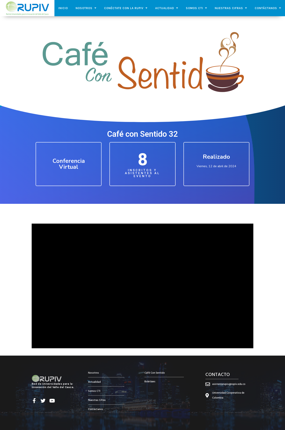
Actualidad (166, 8)
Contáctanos (268, 8)
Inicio (63, 8)
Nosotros (86, 8)
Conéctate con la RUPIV (125, 8)
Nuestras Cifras (231, 8)
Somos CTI (196, 8)
